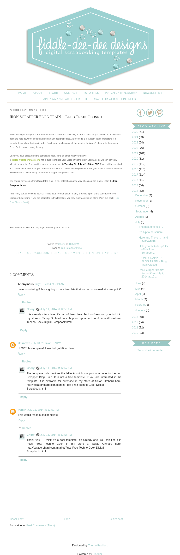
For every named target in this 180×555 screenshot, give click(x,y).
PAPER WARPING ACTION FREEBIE (65, 99)
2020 (135, 158)
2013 (135, 316)
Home (22, 92)
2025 (135, 131)
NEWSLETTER (152, 92)
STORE (53, 92)
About (37, 92)
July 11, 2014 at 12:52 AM (43, 409)
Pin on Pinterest (103, 253)
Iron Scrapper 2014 (71, 248)
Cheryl (31, 309)
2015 (135, 185)
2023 (135, 142)
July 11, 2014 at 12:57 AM (56, 368)
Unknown (24, 343)
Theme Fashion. (98, 545)
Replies (26, 302)
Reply (21, 294)
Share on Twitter (69, 253)
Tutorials (91, 92)
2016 (135, 179)
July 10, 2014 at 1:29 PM (46, 343)
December (142, 195)
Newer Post (17, 519)
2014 (135, 190)
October (140, 206)
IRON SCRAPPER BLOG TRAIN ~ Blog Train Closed (153, 261)
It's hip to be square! (151, 232)
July (138, 222)
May (138, 288)
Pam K (22, 409)
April (138, 294)
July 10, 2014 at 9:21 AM (49, 284)
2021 (135, 153)
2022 (135, 147)
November (142, 200)
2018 (135, 169)
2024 (135, 137)
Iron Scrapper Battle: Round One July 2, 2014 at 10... (151, 273)
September (142, 211)
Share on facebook (32, 253)
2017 (135, 174)
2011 (135, 327)
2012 (135, 322)
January (140, 310)
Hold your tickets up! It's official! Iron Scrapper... (153, 249)
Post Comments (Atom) (40, 525)
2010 (135, 332)
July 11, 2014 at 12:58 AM (56, 434)
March (139, 299)
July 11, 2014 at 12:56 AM (56, 309)
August (140, 216)
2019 (135, 164)
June (138, 283)
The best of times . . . (151, 226)
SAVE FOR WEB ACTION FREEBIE (116, 99)
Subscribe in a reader (150, 350)
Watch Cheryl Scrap (121, 92)
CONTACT (70, 92)
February (141, 304)
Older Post (117, 519)
